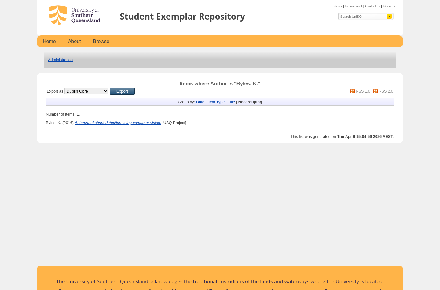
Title (231, 102)
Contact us (372, 6)
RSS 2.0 (386, 91)
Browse (101, 41)
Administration (60, 59)
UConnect (390, 6)
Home (49, 41)
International (353, 6)
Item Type (216, 102)
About (74, 41)
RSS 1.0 (363, 91)
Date (200, 102)
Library (337, 6)
